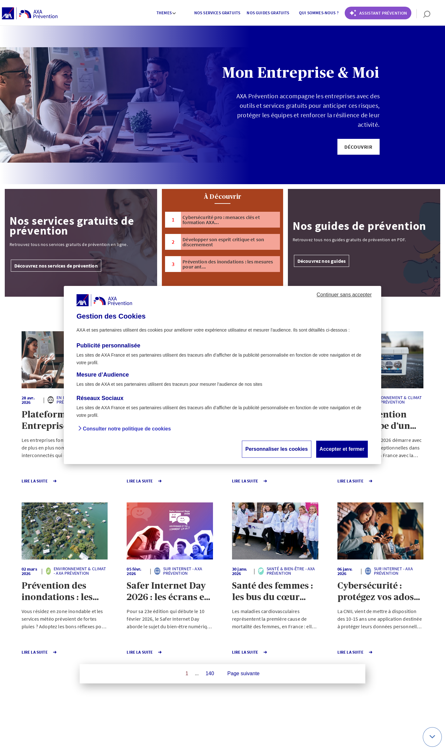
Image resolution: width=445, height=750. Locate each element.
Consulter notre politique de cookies (127, 428)
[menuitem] (166, 13)
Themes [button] (166, 12)
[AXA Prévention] (29, 13)
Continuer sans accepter (344, 294)
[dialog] (222, 375)
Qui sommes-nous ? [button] (319, 12)
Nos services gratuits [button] (217, 12)
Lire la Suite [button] (35, 481)
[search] (423, 13)
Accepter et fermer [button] (342, 449)
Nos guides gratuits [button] (268, 12)
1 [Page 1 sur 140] (186, 673)
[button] (358, 147)
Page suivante (243, 673)
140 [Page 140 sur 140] (210, 673)
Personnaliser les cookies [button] (276, 449)
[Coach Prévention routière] (378, 13)
